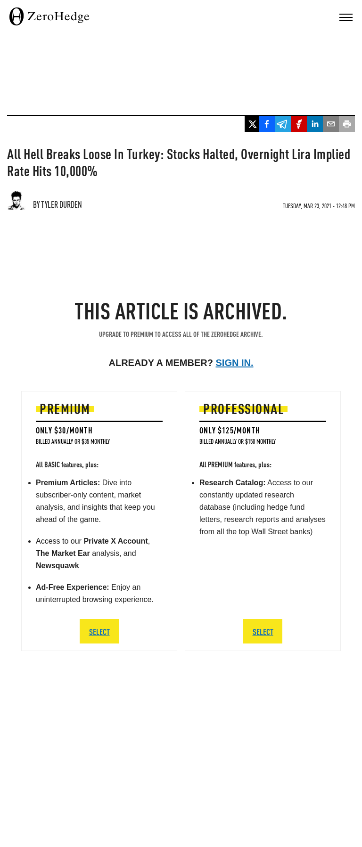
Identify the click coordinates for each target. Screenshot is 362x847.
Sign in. (235, 363)
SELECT (99, 631)
